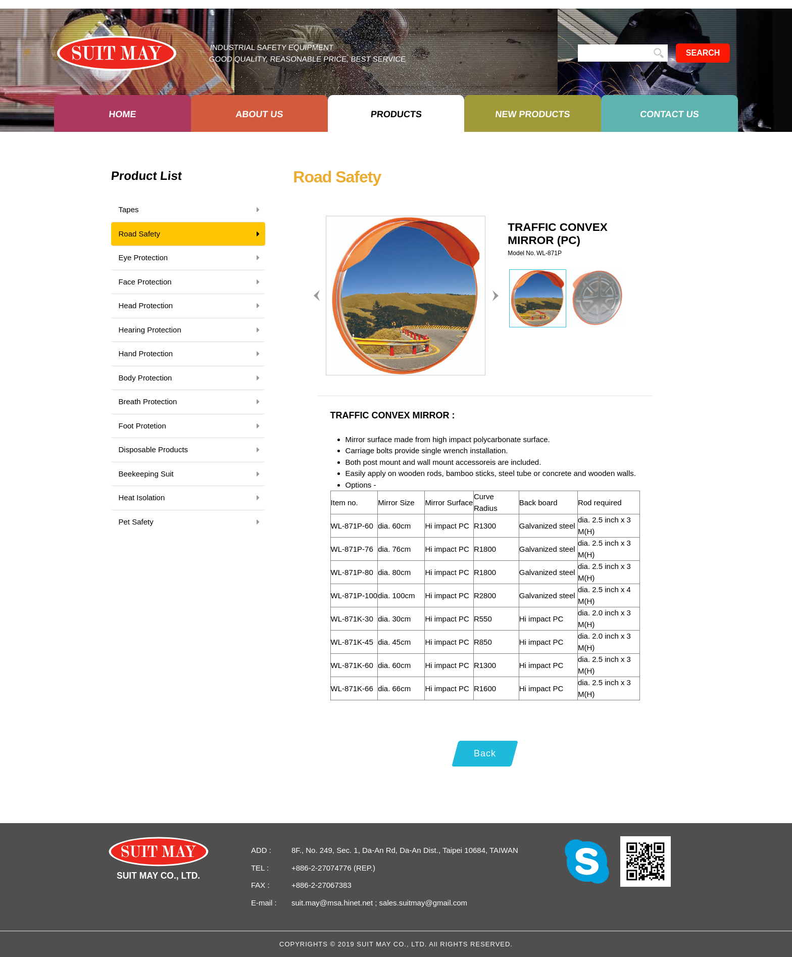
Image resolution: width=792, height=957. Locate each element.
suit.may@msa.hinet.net (333, 902)
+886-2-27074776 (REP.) (333, 868)
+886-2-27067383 (321, 885)
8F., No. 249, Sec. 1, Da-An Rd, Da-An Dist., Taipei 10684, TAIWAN (404, 850)
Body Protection (191, 378)
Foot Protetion (191, 426)
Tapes (191, 210)
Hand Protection (191, 354)
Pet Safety (191, 522)
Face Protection (191, 282)
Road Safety (191, 234)
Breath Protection (191, 402)
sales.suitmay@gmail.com (422, 902)
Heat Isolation (191, 498)
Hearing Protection (191, 330)
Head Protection (191, 306)
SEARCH (703, 53)
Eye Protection (191, 258)
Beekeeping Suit (191, 474)
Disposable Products (191, 450)
